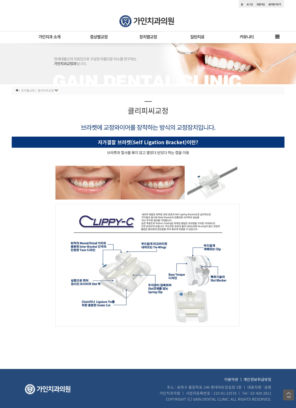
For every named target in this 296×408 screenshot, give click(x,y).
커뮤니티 (247, 37)
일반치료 (197, 37)
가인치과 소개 (49, 37)
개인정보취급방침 (257, 379)
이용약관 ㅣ (233, 379)
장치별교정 (148, 37)
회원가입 (261, 4)
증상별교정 (99, 37)
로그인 (250, 4)
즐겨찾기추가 (274, 4)
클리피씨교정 (46, 90)
